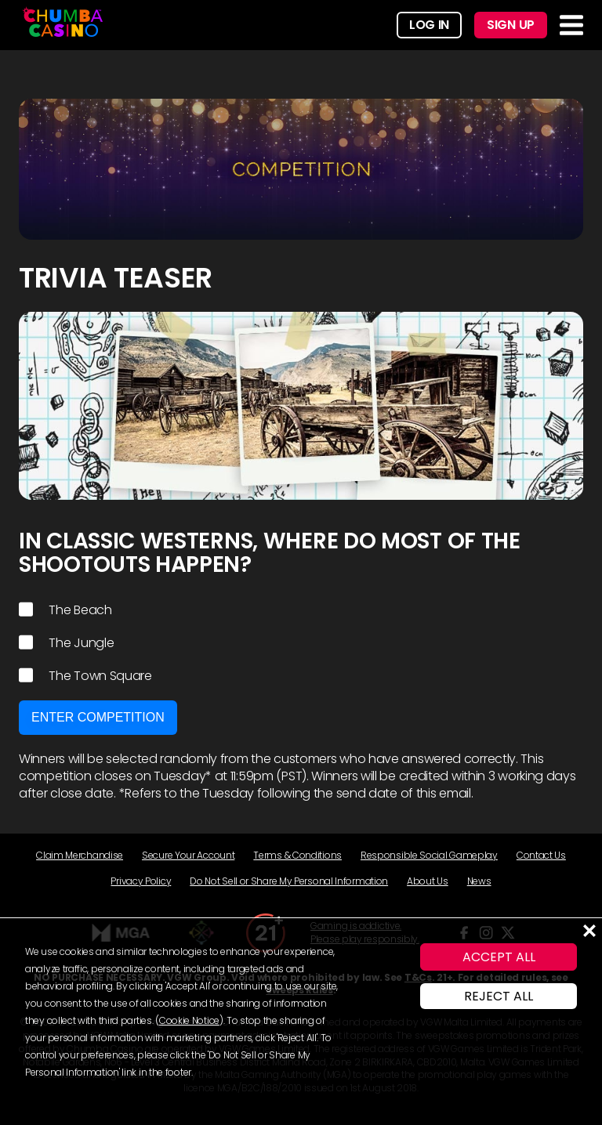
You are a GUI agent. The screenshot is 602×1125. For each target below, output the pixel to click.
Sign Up (511, 25)
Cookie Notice (189, 1020)
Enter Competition (98, 717)
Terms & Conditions (297, 855)
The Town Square (85, 676)
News (479, 881)
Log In (429, 25)
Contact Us (541, 855)
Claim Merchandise (79, 855)
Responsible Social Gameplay (429, 855)
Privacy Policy (141, 881)
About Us (427, 881)
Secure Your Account (188, 855)
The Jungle (66, 643)
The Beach (65, 610)
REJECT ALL (498, 996)
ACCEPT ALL (498, 957)
